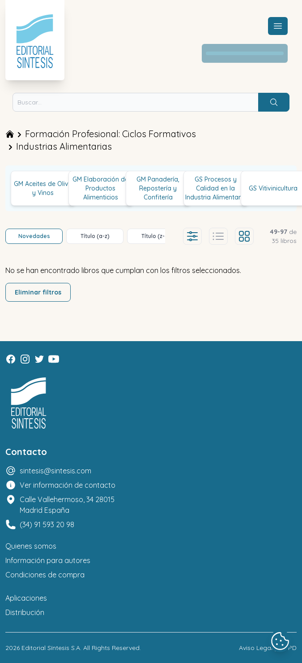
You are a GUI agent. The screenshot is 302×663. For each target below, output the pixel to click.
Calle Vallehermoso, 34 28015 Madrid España (67, 505)
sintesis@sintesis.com (55, 470)
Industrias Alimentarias (64, 146)
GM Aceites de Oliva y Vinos (43, 188)
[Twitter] (39, 359)
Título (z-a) (155, 236)
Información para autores (47, 560)
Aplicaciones (26, 598)
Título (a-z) (95, 236)
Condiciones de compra (45, 574)
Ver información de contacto (67, 485)
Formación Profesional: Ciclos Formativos (110, 133)
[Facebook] (10, 359)
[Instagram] (25, 359)
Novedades (34, 236)
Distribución (24, 612)
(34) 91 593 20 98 (47, 524)
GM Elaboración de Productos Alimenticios (100, 188)
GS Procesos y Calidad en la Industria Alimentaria (215, 188)
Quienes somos (30, 546)
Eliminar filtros (38, 292)
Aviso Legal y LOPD (268, 648)
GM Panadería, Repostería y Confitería (157, 188)
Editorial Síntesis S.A (50, 648)
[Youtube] (53, 359)
